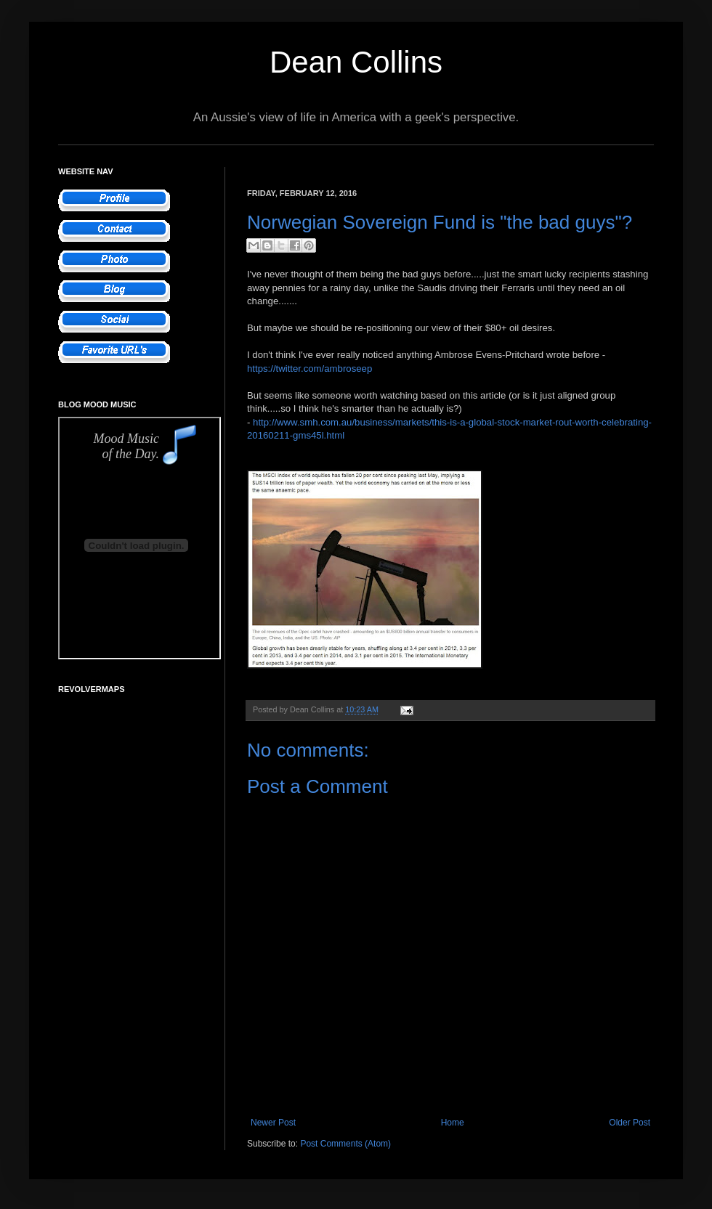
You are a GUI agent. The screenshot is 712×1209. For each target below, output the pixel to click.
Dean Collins (356, 62)
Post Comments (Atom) (345, 1144)
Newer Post (273, 1123)
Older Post (629, 1123)
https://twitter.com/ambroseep (309, 368)
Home (452, 1123)
